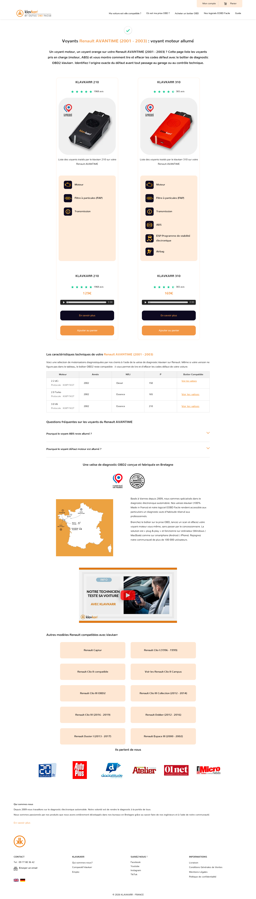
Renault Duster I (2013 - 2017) (92, 736)
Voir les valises (190, 394)
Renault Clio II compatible (92, 671)
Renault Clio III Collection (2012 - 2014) (163, 693)
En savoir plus (87, 315)
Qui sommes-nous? (82, 863)
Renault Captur (93, 650)
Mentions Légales (198, 872)
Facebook (136, 862)
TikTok (134, 874)
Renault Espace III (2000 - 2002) (163, 736)
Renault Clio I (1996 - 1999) (163, 650)
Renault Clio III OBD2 (93, 693)
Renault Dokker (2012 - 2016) (163, 715)
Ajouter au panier (87, 330)
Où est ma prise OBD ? (158, 13)
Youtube (135, 866)
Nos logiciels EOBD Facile (217, 13)
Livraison (193, 863)
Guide (238, 13)
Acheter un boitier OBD (187, 13)
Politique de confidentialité (202, 877)
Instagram (136, 870)
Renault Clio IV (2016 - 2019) (92, 715)
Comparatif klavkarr (82, 867)
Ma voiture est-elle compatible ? (125, 13)
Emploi (75, 872)
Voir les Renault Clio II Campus (163, 671)
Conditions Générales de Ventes (205, 867)
